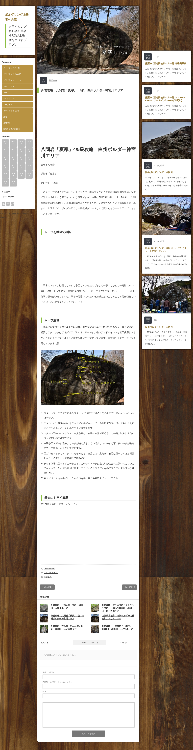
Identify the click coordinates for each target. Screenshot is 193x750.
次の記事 (129, 587)
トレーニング (8, 86)
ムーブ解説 (7, 105)
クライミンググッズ (11, 68)
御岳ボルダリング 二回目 (159, 327)
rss (3, 204)
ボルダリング (8, 98)
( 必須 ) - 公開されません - (57, 682)
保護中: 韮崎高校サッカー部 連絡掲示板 (165, 63)
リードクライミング (11, 111)
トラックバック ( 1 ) (89, 642)
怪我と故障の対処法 (11, 129)
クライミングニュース (12, 80)
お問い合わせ (8, 197)
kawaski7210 (49, 568)
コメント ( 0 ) (122, 642)
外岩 (5, 117)
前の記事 (47, 587)
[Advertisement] (88, 120)
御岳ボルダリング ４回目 (159, 172)
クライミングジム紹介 (12, 74)
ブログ (6, 92)
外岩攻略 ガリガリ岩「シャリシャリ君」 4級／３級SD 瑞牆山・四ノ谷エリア (118, 608)
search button (12, 204)
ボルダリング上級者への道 (12, 213)
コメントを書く (51, 572)
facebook (8, 204)
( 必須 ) (48, 672)
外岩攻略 (7, 123)
